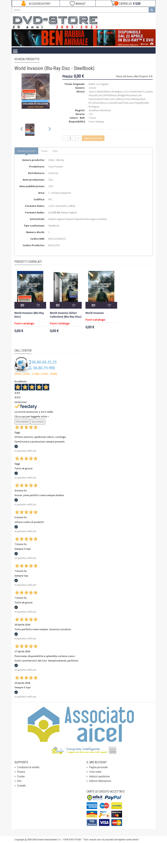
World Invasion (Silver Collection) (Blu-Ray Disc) (65, 315)
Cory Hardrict (131, 91)
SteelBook (53, 225)
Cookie (21, 776)
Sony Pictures (55, 166)
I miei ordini (95, 771)
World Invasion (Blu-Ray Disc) (29, 315)
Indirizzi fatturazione (100, 780)
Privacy (21, 771)
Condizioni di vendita (28, 767)
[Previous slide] (22, 129)
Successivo (38, 421)
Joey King (134, 102)
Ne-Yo (142, 91)
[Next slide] (49, 129)
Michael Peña (121, 102)
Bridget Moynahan (127, 95)
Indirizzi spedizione (99, 776)
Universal (53, 173)
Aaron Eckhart (96, 91)
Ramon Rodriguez (113, 91)
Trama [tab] (44, 151)
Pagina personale (98, 767)
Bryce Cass (107, 102)
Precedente (22, 421)
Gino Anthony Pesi (120, 99)
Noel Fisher (103, 99)
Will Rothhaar (110, 95)
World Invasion (94, 313)
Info (19, 780)
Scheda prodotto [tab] (26, 151)
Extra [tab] (55, 151)
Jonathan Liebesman (100, 110)
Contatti (21, 785)
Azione (92, 87)
